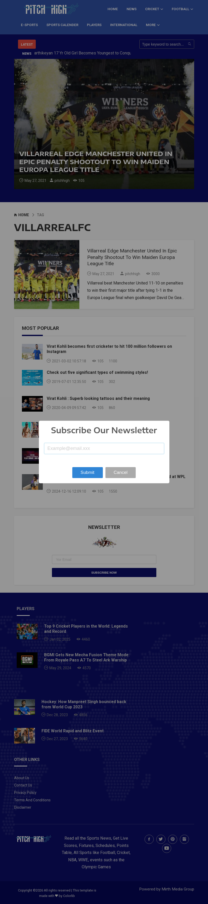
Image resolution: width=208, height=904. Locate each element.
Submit (87, 472)
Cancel (121, 472)
